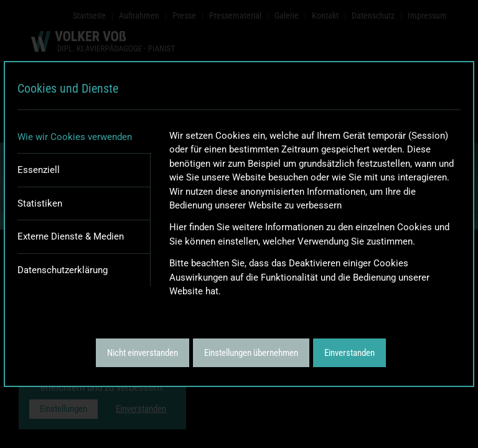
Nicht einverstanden (142, 352)
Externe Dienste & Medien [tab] (70, 236)
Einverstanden (349, 352)
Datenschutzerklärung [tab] (62, 270)
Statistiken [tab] (39, 203)
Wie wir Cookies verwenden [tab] (74, 136)
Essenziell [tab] (38, 169)
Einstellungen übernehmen (251, 352)
